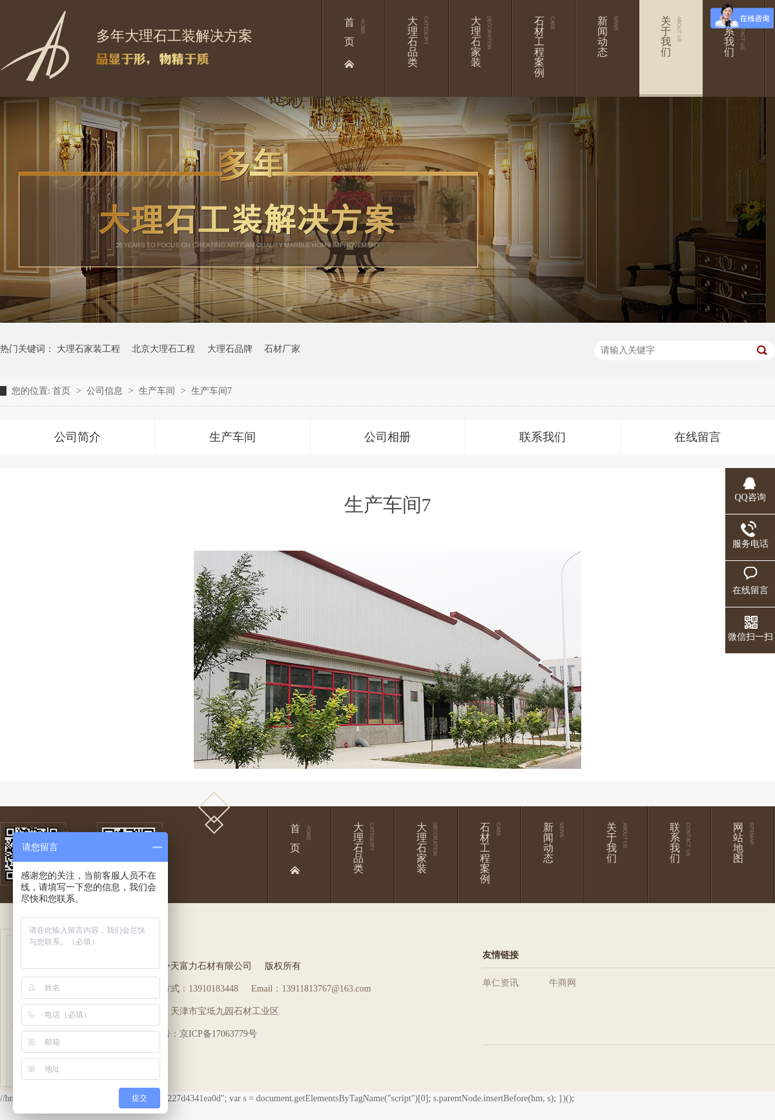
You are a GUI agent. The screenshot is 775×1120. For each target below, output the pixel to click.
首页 (62, 391)
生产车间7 (211, 391)
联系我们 (542, 437)
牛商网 (562, 983)
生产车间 (158, 391)
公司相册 (387, 437)
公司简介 (77, 437)
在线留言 (697, 437)
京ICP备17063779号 (218, 1034)
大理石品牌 (230, 349)
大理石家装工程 (88, 349)
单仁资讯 (500, 983)
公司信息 (106, 391)
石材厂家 (282, 349)
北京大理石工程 (163, 349)
